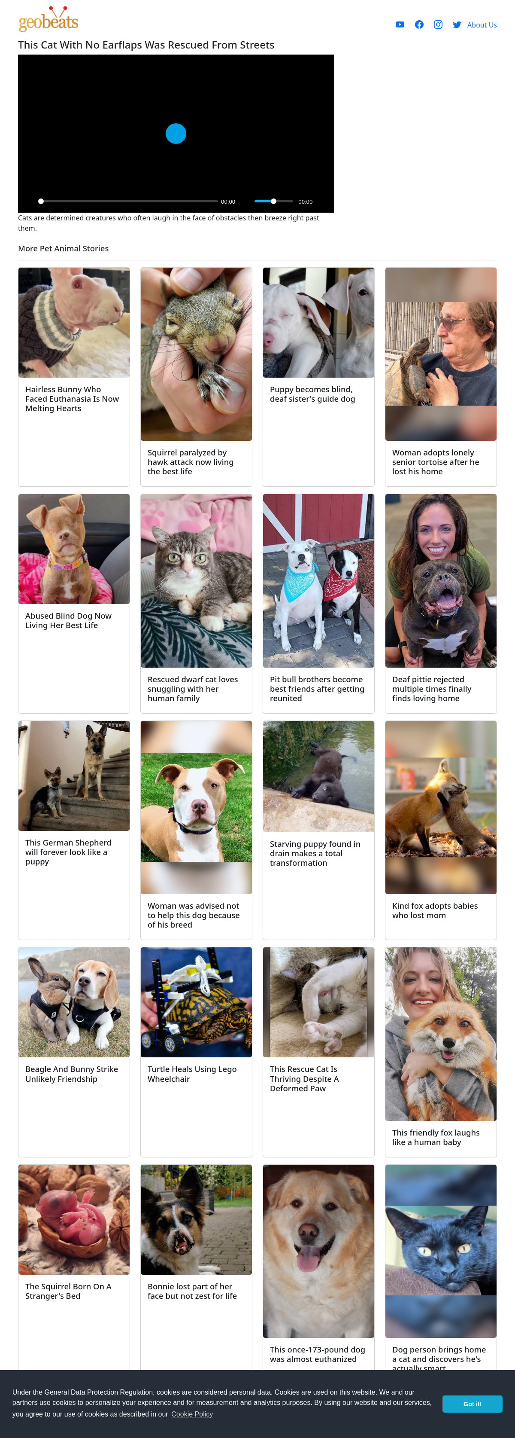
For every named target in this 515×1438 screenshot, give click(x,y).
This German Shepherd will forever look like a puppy (68, 852)
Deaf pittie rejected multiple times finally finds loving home (432, 688)
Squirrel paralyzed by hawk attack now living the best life (191, 461)
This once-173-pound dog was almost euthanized (317, 1354)
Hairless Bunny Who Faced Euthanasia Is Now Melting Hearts (72, 398)
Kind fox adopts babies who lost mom (435, 910)
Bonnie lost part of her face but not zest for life (192, 1291)
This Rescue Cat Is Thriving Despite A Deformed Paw (304, 1078)
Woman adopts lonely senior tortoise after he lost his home (435, 461)
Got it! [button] (473, 1404)
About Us (482, 25)
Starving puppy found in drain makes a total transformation (315, 853)
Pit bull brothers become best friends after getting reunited (317, 688)
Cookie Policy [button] (192, 1414)
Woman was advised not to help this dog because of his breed (194, 915)
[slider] (128, 201)
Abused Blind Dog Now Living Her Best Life (68, 620)
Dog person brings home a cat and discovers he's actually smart (439, 1359)
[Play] (29, 201)
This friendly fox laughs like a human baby (436, 1137)
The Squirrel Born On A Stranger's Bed (68, 1291)
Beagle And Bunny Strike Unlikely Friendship (71, 1073)
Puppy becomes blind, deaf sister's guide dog (312, 394)
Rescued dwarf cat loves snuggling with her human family (193, 688)
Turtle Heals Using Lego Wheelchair (192, 1073)
